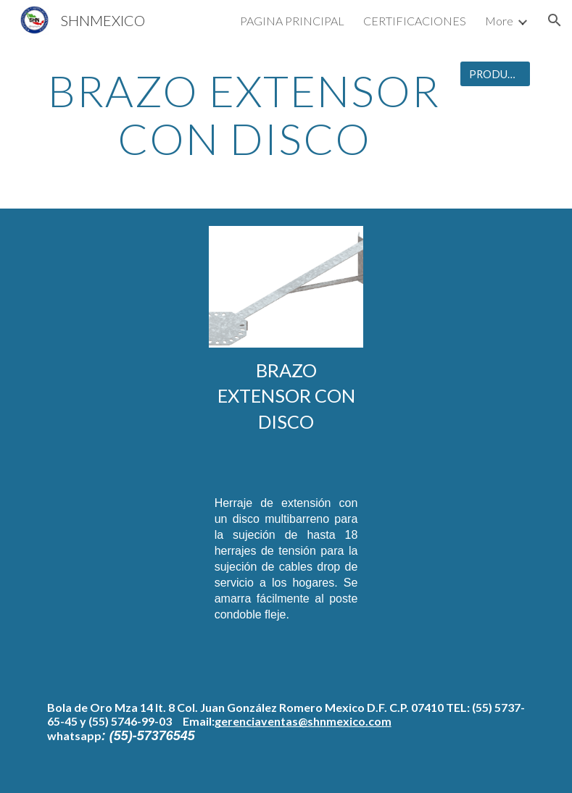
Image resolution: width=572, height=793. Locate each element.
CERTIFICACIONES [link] (414, 21)
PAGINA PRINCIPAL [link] (292, 21)
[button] (554, 20)
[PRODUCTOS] (495, 74)
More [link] (499, 21)
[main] (244, 114)
